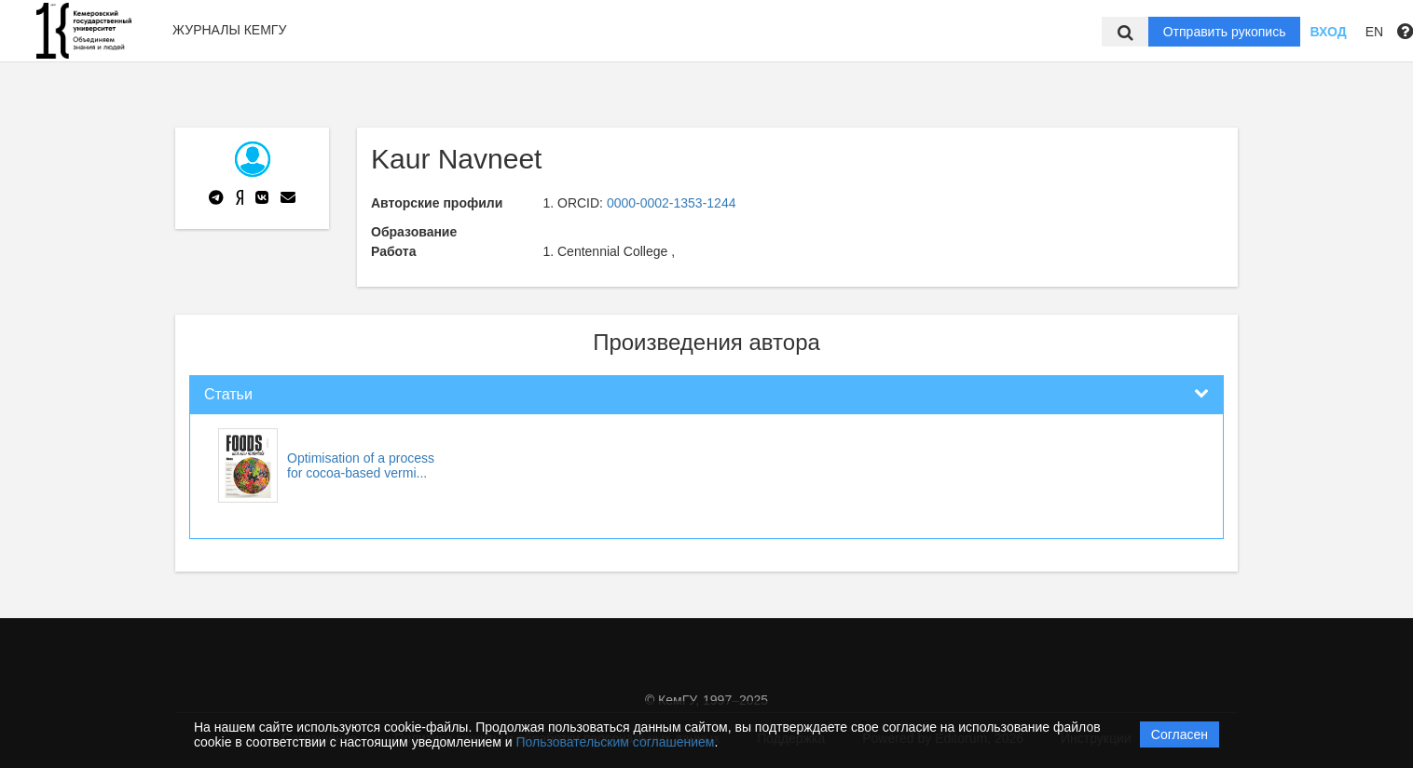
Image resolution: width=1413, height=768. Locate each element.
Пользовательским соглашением (615, 741)
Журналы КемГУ (229, 29)
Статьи (228, 394)
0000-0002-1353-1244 (671, 202)
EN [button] (1374, 31)
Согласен (1179, 734)
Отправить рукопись (1224, 31)
